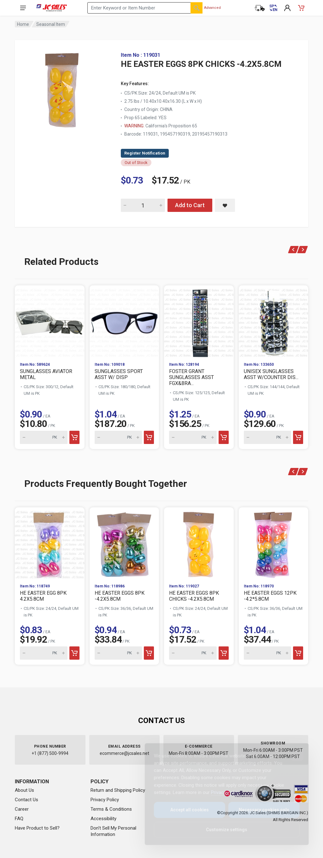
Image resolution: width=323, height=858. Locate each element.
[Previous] (293, 249)
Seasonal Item (50, 24)
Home (23, 24)
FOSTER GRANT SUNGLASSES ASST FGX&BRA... (191, 377)
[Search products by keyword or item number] (145, 8)
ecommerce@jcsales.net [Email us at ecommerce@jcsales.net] (124, 753)
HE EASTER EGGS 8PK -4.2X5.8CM (119, 596)
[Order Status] (260, 8)
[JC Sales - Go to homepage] (51, 8)
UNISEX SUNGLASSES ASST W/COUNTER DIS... (271, 374)
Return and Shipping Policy (118, 790)
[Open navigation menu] (23, 8)
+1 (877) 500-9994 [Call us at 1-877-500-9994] (50, 753)
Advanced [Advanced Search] (212, 8)
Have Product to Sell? (37, 828)
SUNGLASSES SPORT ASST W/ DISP (119, 374)
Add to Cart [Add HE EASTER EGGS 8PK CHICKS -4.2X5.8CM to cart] (190, 205)
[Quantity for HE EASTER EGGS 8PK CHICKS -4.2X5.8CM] (143, 205)
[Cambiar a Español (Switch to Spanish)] (273, 8)
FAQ (19, 818)
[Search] (197, 8)
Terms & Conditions (111, 809)
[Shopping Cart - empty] (301, 8)
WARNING (134, 125)
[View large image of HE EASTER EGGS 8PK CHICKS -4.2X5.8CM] (62, 88)
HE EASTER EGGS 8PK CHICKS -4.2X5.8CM (194, 596)
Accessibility (103, 818)
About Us (24, 790)
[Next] (302, 249)
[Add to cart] (74, 437)
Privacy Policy (105, 800)
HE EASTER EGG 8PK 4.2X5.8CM (43, 596)
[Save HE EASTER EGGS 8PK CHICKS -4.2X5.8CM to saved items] (225, 205)
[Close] (292, 755)
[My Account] (287, 8)
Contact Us (26, 800)
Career (22, 809)
